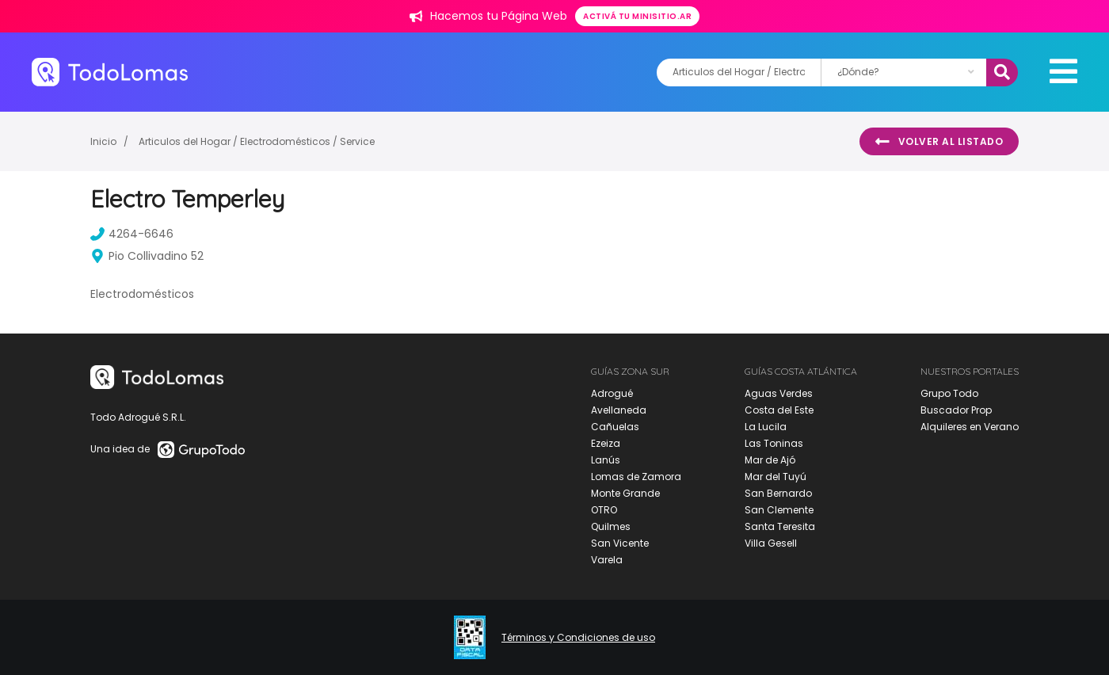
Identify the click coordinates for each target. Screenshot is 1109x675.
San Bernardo (778, 493)
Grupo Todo (949, 393)
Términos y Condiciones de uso (578, 637)
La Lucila (766, 426)
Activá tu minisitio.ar (637, 16)
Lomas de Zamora (636, 476)
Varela (607, 559)
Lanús (605, 460)
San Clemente (779, 510)
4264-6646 (131, 234)
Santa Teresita (780, 526)
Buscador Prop (956, 410)
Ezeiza (605, 443)
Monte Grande (625, 493)
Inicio (103, 141)
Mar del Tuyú (775, 476)
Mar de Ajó (770, 460)
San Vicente (620, 543)
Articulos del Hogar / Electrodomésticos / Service (257, 141)
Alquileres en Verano (969, 426)
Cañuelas (615, 426)
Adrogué (612, 393)
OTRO (604, 510)
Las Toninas (774, 443)
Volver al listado (939, 142)
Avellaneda (618, 410)
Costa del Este (779, 410)
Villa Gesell (771, 543)
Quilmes (611, 526)
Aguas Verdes (779, 393)
